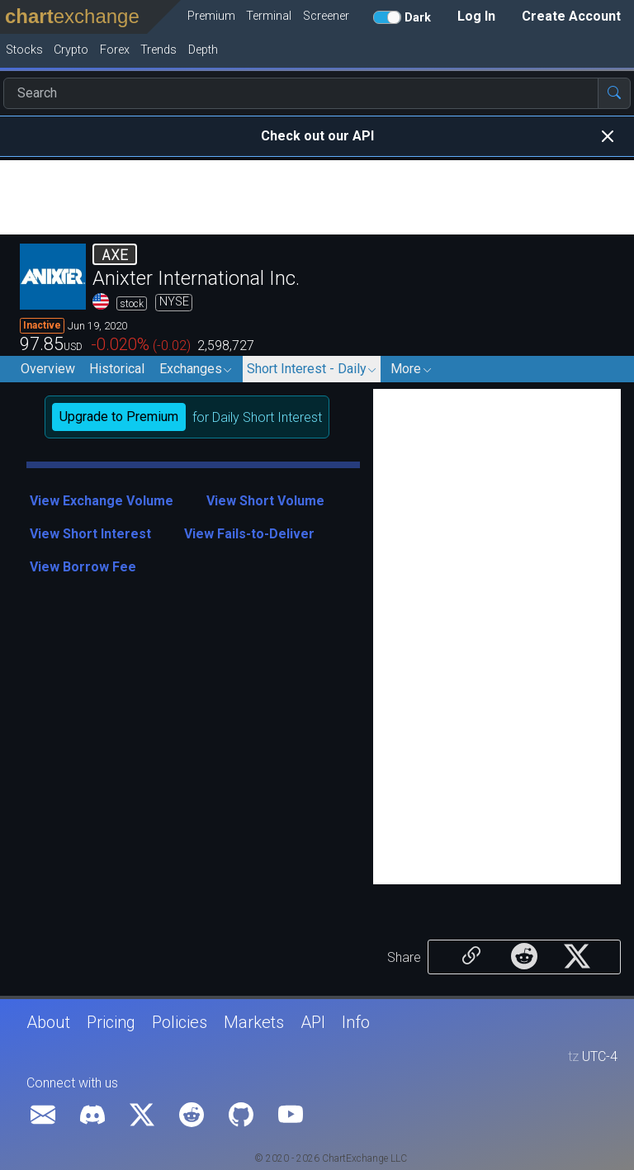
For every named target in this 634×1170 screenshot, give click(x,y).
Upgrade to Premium (118, 416)
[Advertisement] (317, 197)
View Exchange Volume (101, 501)
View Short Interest (90, 534)
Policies (179, 1022)
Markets (254, 1022)
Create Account (571, 16)
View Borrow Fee (83, 567)
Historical (116, 369)
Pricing (111, 1022)
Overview (48, 369)
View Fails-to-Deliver (249, 534)
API (312, 1022)
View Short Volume (265, 501)
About (48, 1022)
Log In (476, 16)
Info (356, 1022)
